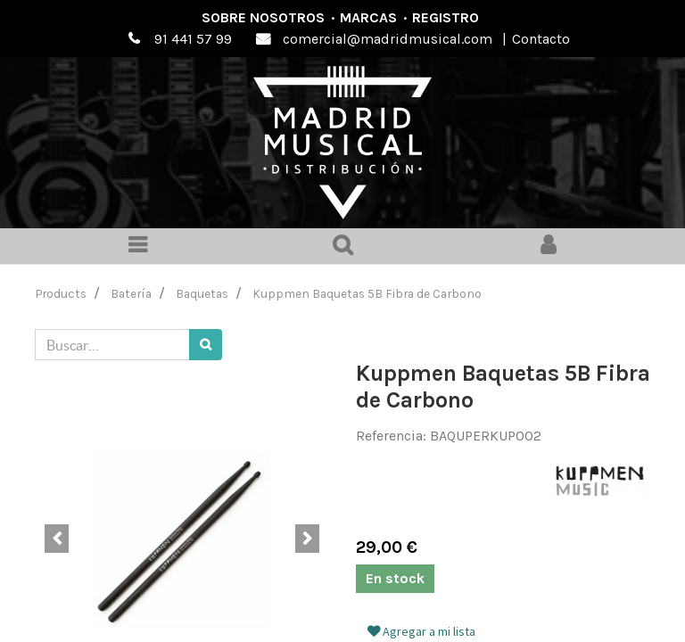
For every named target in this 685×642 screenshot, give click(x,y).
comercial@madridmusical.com (387, 38)
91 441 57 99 (193, 38)
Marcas (368, 17)
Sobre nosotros (263, 17)
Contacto (541, 38)
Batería (131, 293)
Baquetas (202, 293)
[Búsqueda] (205, 344)
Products (61, 293)
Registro (445, 17)
